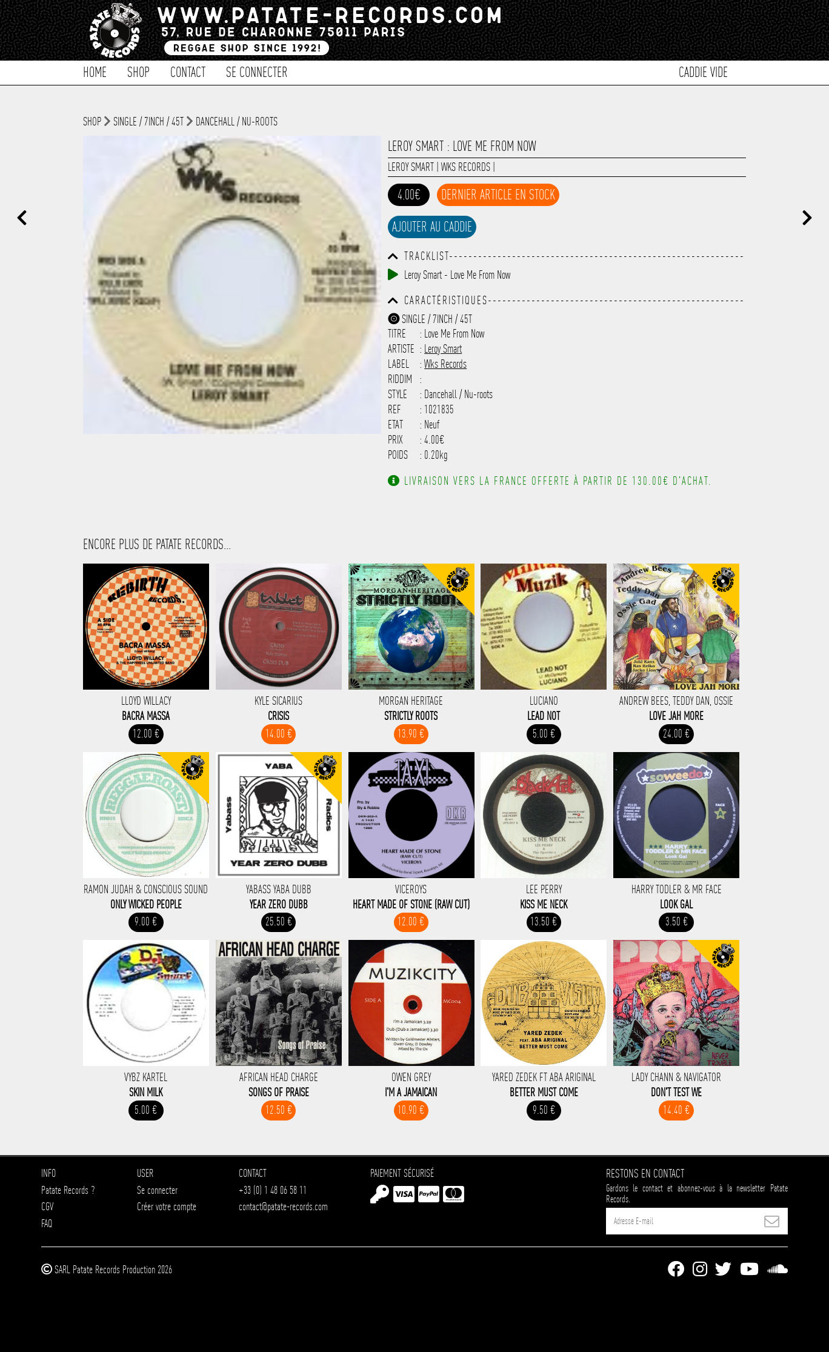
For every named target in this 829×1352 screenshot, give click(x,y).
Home (95, 71)
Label (398, 364)
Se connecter (257, 71)
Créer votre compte (166, 1206)
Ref (394, 409)
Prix (395, 440)
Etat (395, 424)
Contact (187, 71)
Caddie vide (703, 71)
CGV (47, 1206)
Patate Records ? (68, 1190)
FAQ (46, 1223)
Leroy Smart (411, 167)
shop (92, 121)
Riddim (400, 379)
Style (397, 394)
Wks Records (465, 167)
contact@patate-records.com (283, 1206)
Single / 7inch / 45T (148, 121)
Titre (397, 334)
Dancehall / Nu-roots (237, 121)
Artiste (401, 349)
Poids (398, 455)
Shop (138, 71)
